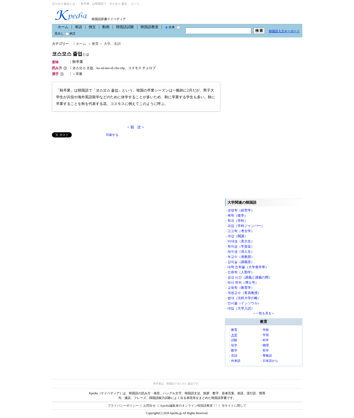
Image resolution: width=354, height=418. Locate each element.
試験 (234, 340)
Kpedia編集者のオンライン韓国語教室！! (188, 405)
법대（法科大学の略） (244, 298)
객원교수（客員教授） (244, 293)
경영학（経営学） (240, 210)
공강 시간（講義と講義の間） (249, 277)
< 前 (130, 127)
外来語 (235, 361)
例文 (92, 27)
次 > (140, 127)
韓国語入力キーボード (284, 31)
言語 (234, 355)
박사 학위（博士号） (242, 282)
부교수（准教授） (240, 257)
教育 (95, 44)
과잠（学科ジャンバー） (245, 226)
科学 (266, 340)
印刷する (112, 135)
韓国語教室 (149, 27)
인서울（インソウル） (244, 303)
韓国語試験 (125, 27)
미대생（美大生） (240, 241)
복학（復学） (237, 215)
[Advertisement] (90, 173)
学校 (266, 330)
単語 (78, 27)
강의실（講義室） (240, 262)
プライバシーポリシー (123, 405)
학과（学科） (237, 221)
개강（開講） (237, 236)
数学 (234, 350)
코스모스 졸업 (70, 53)
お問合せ (149, 405)
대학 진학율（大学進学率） (248, 267)
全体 (170, 27)
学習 (266, 335)
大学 (107, 44)
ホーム (63, 27)
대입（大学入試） (240, 308)
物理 (266, 345)
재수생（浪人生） (240, 251)
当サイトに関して (234, 405)
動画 (105, 27)
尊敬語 (267, 355)
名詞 (117, 44)
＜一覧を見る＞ (263, 313)
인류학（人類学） (240, 272)
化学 (234, 345)
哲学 (266, 350)
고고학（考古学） (240, 231)
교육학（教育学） (240, 288)
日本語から (270, 361)
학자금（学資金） (240, 246)
